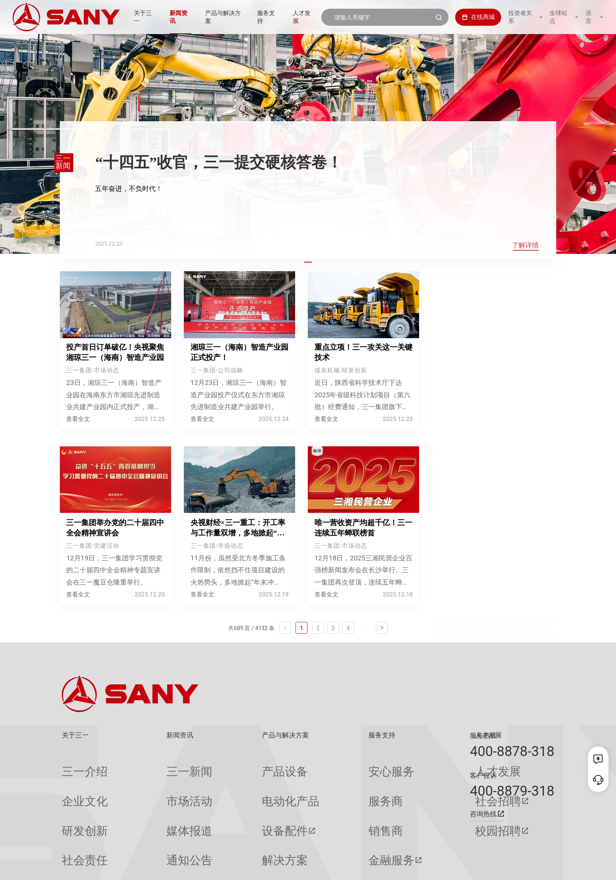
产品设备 (227, 764)
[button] (308, 262)
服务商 (320, 780)
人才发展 (305, 17)
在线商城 (472, 17)
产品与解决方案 (221, 17)
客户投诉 (483, 775)
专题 (145, 841)
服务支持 (267, 17)
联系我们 (455, 867)
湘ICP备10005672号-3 (168, 867)
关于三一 (137, 17)
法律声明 (511, 867)
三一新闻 (150, 764)
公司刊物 (74, 841)
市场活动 (150, 780)
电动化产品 (230, 780)
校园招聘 (402, 795)
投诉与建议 (326, 842)
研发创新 (74, 795)
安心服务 (323, 764)
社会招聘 (402, 780)
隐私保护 (483, 867)
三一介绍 (74, 764)
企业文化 (74, 780)
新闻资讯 (175, 17)
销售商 (320, 795)
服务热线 (483, 735)
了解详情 (525, 245)
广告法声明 (542, 867)
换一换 (542, 404)
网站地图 (427, 867)
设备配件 (227, 795)
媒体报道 (150, 795)
